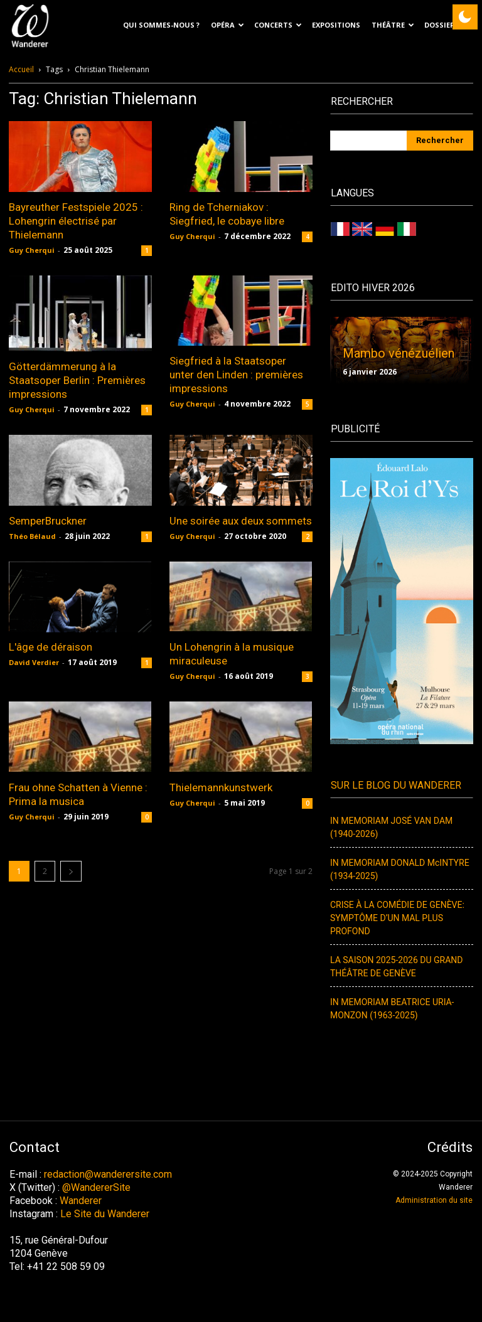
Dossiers (446, 24)
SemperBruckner (48, 520)
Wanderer (81, 1201)
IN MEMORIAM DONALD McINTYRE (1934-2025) (399, 869)
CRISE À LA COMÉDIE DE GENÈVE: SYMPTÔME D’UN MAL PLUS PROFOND (397, 918)
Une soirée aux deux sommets (240, 520)
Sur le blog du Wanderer (396, 786)
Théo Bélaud (32, 536)
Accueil (21, 69)
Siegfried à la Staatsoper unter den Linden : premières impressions (236, 374)
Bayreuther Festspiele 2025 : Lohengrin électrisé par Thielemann (76, 221)
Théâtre (393, 24)
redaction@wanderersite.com (108, 1174)
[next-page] (71, 871)
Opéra (227, 24)
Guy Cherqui (32, 250)
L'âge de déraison (50, 647)
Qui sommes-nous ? (161, 24)
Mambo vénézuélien (398, 353)
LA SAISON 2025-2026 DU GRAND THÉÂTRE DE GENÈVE (396, 967)
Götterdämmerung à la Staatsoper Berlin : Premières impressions (77, 380)
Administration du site (434, 1200)
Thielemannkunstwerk (220, 787)
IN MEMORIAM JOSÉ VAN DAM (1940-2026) (391, 827)
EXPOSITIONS (336, 24)
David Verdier (34, 662)
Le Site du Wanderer (104, 1214)
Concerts (278, 24)
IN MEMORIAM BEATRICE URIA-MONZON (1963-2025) (392, 1009)
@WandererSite (96, 1187)
